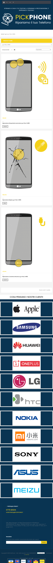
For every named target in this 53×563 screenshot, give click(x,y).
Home (2, 34)
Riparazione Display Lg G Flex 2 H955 (11, 200)
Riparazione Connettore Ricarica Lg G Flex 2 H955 (15, 276)
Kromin (27, 554)
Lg (5, 34)
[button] (6, 2)
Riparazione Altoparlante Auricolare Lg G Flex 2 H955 (16, 123)
